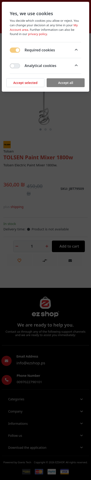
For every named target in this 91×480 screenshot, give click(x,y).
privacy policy (37, 34)
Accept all (65, 83)
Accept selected (25, 83)
